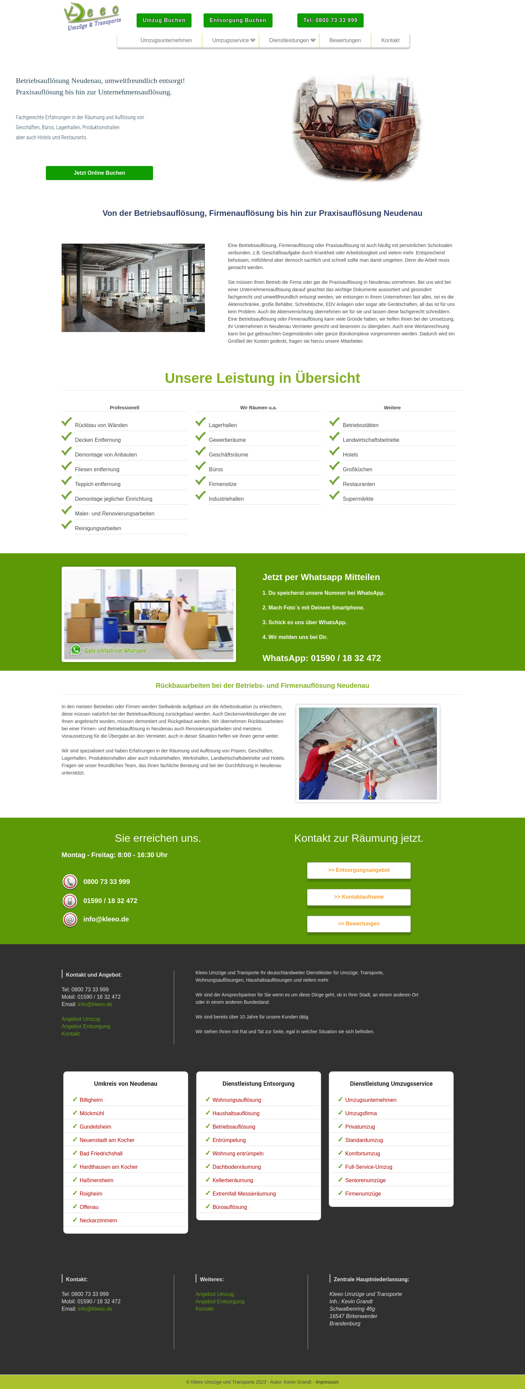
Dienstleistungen (289, 40)
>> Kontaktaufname (359, 897)
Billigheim (91, 1100)
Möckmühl (92, 1113)
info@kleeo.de (95, 1004)
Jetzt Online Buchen (99, 173)
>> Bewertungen (359, 923)
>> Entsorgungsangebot (359, 870)
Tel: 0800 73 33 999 (330, 20)
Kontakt (71, 1034)
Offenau (89, 1207)
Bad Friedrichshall (101, 1153)
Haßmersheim (96, 1180)
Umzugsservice (230, 40)
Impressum (327, 1382)
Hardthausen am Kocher (109, 1167)
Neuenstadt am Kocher (107, 1140)
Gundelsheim (95, 1127)
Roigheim (91, 1194)
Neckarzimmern (98, 1220)
